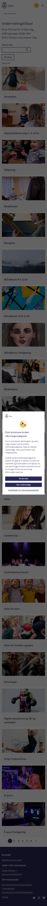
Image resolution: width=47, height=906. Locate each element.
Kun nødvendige (23, 484)
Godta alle (23, 478)
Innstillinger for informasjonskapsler (23, 490)
